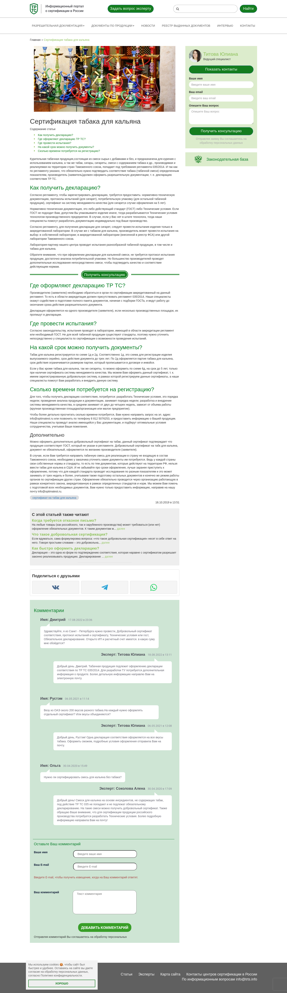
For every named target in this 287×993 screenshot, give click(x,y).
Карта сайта (170, 974)
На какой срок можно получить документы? (66, 147)
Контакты (247, 25)
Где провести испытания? (54, 143)
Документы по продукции (112, 25)
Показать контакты (221, 69)
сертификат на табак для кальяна (54, 497)
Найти (248, 9)
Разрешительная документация (58, 25)
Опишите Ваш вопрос (204, 105)
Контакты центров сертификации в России (221, 974)
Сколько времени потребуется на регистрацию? (69, 151)
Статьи (126, 974)
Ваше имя (40, 852)
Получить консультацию (104, 275)
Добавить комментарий (104, 927)
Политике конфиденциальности (61, 975)
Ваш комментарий (46, 892)
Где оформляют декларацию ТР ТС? (62, 139)
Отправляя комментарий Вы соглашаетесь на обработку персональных (80, 936)
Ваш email (196, 92)
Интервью (225, 25)
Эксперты (146, 974)
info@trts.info (246, 979)
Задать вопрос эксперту (130, 9)
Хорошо (61, 983)
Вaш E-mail (41, 864)
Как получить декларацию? (55, 135)
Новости (148, 25)
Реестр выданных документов (186, 25)
